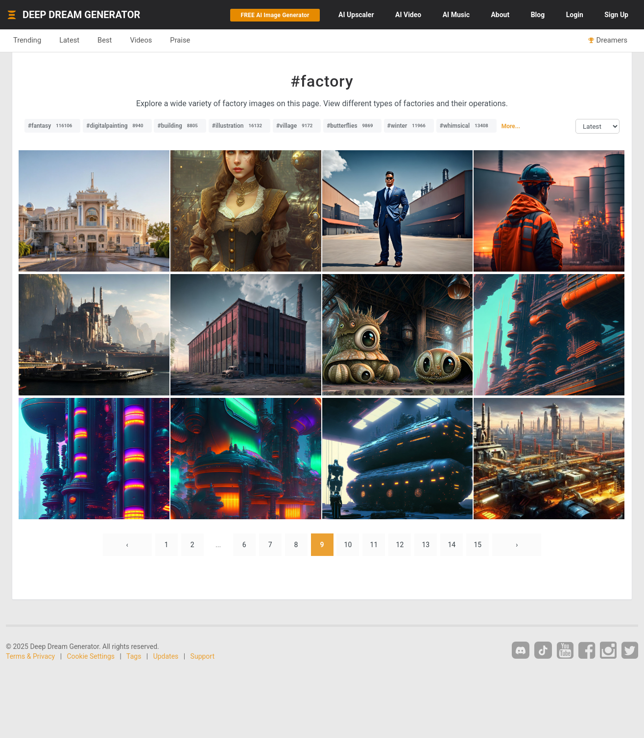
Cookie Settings (91, 656)
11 (374, 545)
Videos (141, 40)
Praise (180, 40)
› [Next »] (517, 545)
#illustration (239, 125)
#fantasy (52, 125)
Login (574, 15)
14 (451, 545)
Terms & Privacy (30, 656)
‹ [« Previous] (127, 545)
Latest (69, 40)
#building (179, 125)
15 (477, 545)
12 (400, 545)
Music (456, 15)
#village (296, 125)
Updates (166, 656)
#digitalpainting (117, 125)
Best (104, 40)
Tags (133, 656)
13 (426, 545)
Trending (27, 40)
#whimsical (466, 125)
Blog (538, 15)
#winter (408, 125)
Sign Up (616, 15)
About (500, 15)
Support (203, 656)
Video (408, 15)
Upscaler (356, 15)
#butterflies (352, 125)
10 (348, 545)
